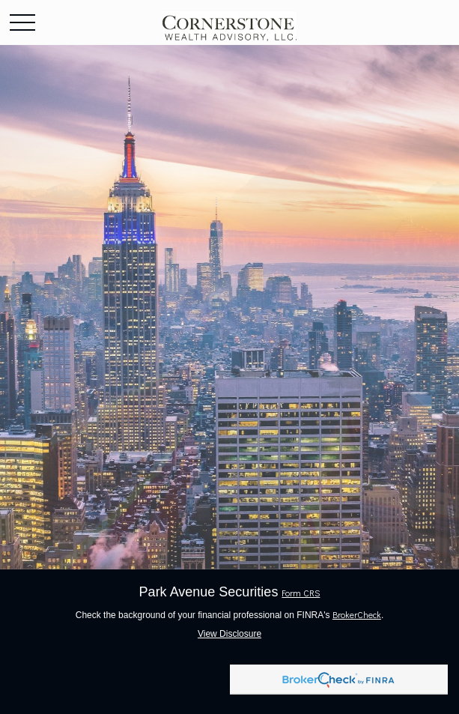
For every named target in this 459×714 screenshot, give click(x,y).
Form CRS (301, 593)
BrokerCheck (356, 614)
